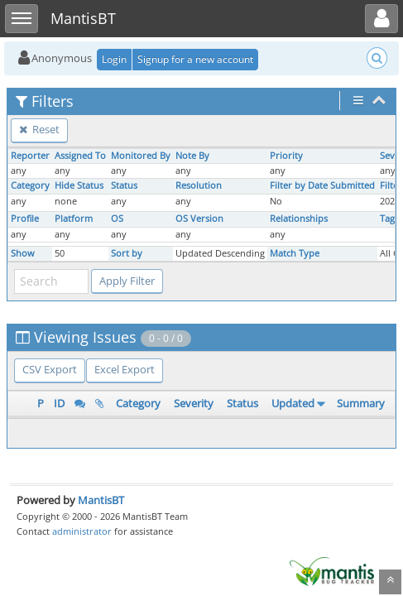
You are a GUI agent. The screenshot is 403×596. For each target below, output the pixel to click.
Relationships (299, 218)
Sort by (126, 253)
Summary (361, 403)
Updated (292, 403)
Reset (39, 129)
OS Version (199, 218)
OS (117, 218)
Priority (286, 155)
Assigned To (80, 155)
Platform (74, 218)
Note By (192, 155)
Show (23, 253)
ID (59, 403)
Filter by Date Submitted (322, 185)
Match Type (294, 253)
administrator (82, 531)
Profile (25, 218)
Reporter (30, 155)
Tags (389, 218)
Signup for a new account (195, 59)
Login (114, 59)
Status (124, 185)
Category (30, 185)
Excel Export (124, 369)
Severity (193, 403)
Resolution (198, 185)
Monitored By (140, 155)
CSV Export (49, 369)
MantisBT (101, 500)
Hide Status (79, 185)
